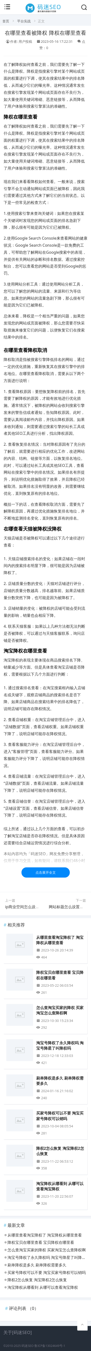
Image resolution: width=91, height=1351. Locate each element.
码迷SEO (27, 1346)
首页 (5, 21)
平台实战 (24, 21)
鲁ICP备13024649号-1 (49, 1346)
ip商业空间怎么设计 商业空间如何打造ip (40, 906)
